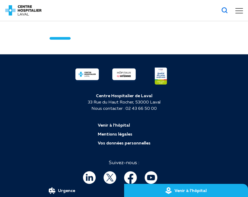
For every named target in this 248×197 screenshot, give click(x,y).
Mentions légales (115, 134)
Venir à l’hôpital (114, 125)
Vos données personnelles (124, 143)
